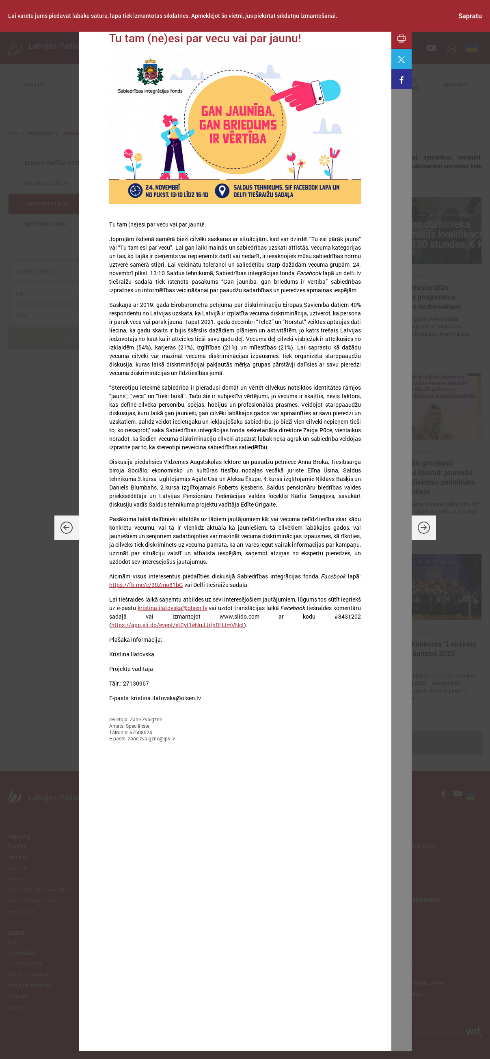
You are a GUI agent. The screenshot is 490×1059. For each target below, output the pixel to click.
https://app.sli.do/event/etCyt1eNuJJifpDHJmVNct (177, 625)
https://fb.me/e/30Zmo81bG (146, 585)
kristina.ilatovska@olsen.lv (172, 608)
